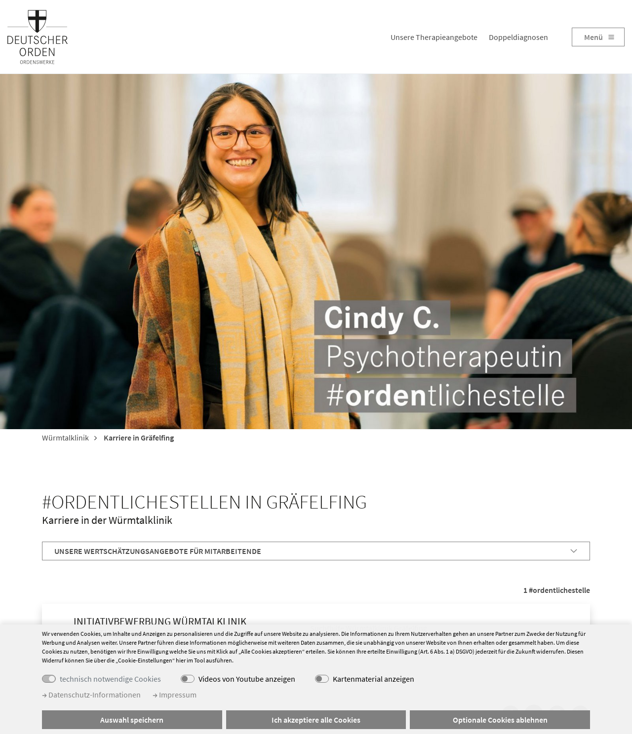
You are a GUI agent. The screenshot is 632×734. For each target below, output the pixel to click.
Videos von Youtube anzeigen (246, 679)
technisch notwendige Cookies (110, 679)
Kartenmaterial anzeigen (373, 679)
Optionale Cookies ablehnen (500, 720)
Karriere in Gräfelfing (138, 437)
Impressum (175, 694)
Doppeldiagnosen (518, 37)
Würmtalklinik (65, 437)
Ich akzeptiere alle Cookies (316, 720)
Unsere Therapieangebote (434, 37)
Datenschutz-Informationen (91, 694)
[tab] (316, 551)
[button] (316, 551)
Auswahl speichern (131, 720)
